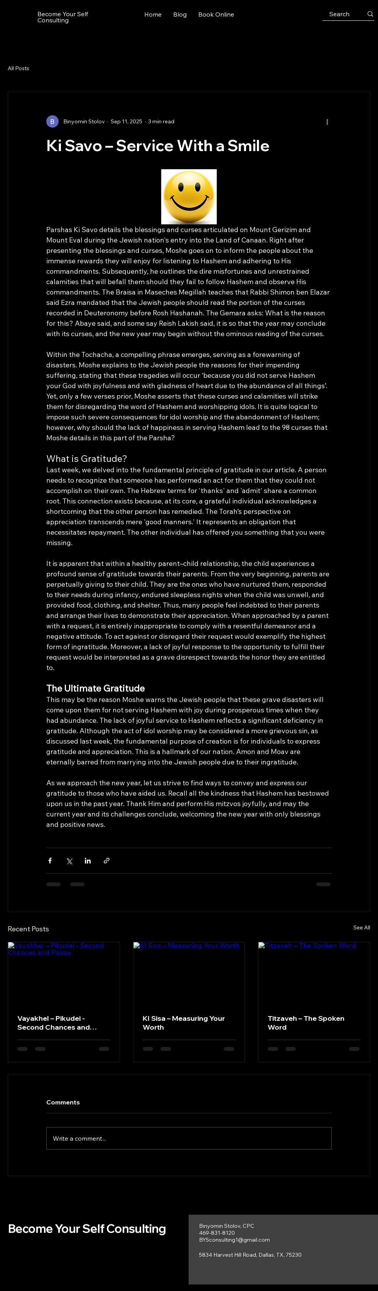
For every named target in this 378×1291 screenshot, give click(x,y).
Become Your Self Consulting (87, 1228)
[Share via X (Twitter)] (69, 860)
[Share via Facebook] (50, 860)
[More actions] (327, 121)
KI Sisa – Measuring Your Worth (184, 1023)
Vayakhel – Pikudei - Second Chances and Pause (53, 1023)
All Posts (18, 68)
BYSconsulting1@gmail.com (234, 1239)
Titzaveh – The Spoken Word (306, 1023)
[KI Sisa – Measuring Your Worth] (189, 973)
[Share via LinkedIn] (87, 860)
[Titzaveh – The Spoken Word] (314, 973)
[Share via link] (106, 860)
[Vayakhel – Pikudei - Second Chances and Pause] (64, 973)
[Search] (339, 14)
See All (361, 927)
